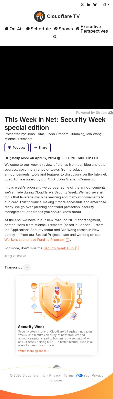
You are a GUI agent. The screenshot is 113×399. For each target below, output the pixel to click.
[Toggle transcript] (27, 267)
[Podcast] (16, 147)
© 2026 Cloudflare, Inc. (27, 375)
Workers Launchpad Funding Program (37, 240)
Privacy (55, 375)
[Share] (40, 147)
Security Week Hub (61, 248)
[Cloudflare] (56, 370)
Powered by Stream (94, 113)
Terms (68, 375)
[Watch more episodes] (56, 315)
